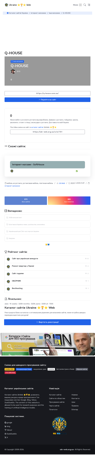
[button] (88, 5)
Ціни (73, 403)
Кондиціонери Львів (24, 370)
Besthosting (17, 289)
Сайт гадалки (18, 274)
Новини (75, 395)
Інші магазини (17, 62)
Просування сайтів (56, 403)
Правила (75, 406)
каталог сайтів (37, 128)
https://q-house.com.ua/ (47, 94)
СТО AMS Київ (10, 373)
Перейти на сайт (47, 100)
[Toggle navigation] (77, 5)
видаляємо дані (40, 370)
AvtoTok (51, 370)
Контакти (75, 399)
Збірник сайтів (82, 370)
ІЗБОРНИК (16, 281)
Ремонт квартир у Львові (23, 266)
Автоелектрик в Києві (65, 370)
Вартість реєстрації (47, 323)
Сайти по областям (57, 399)
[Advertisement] (47, 32)
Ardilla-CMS (9, 370)
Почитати (53, 410)
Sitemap (75, 410)
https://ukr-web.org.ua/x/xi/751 (47, 132)
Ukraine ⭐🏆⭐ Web (18, 5)
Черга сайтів (54, 406)
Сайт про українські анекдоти (25, 259)
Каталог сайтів (55, 395)
